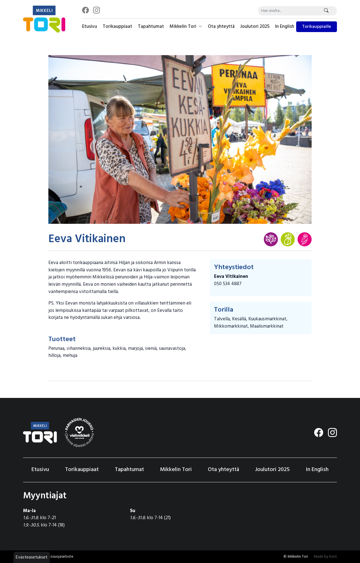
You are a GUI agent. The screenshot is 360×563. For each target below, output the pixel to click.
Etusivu (89, 26)
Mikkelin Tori (186, 26)
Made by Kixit (325, 557)
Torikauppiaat (117, 26)
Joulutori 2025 (254, 26)
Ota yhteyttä (221, 26)
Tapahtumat (151, 26)
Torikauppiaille (316, 26)
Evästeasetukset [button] (32, 557)
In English (284, 26)
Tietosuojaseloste (58, 557)
